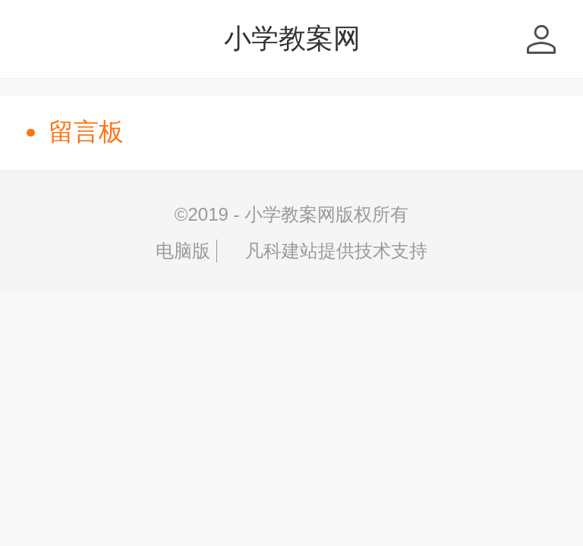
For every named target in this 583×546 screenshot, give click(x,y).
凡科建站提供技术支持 (325, 250)
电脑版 (183, 250)
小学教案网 (292, 38)
